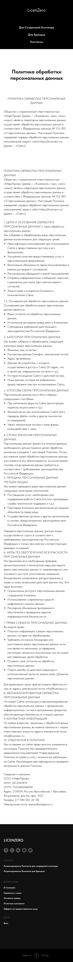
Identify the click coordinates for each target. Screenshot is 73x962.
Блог (6, 923)
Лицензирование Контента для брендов (24, 871)
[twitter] (12, 850)
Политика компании (14, 903)
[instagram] (24, 850)
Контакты (36, 42)
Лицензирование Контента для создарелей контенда (31, 866)
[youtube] (30, 850)
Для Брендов (36, 34)
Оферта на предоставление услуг (21, 909)
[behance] (18, 850)
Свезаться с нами (12, 893)
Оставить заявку (12, 898)
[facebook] (6, 850)
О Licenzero (9, 887)
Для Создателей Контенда (36, 27)
